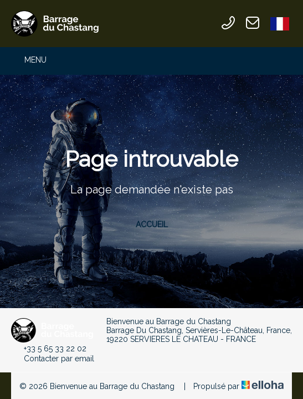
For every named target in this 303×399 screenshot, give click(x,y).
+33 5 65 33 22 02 (48, 349)
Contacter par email (52, 359)
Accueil (152, 224)
